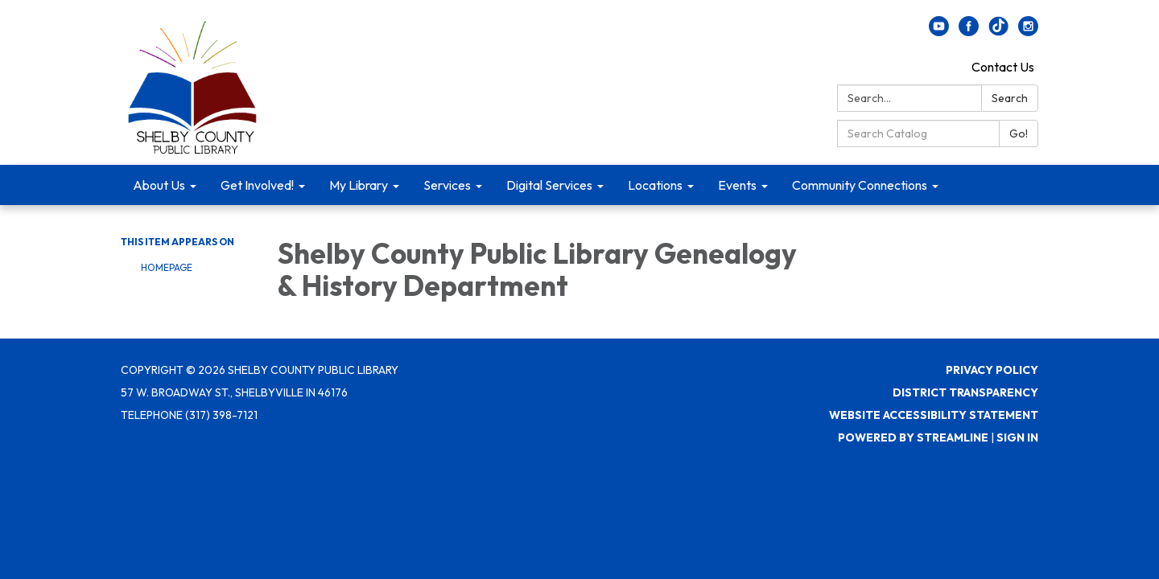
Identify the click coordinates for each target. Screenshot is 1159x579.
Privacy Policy (992, 370)
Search (1010, 98)
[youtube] (939, 31)
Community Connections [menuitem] (859, 185)
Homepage (166, 267)
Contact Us (1002, 67)
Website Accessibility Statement (933, 415)
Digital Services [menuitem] (549, 185)
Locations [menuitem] (655, 185)
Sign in (1017, 437)
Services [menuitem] (447, 185)
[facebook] (969, 31)
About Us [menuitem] (159, 185)
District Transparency (965, 392)
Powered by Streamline (913, 437)
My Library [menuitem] (358, 185)
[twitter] (998, 31)
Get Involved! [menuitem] (257, 185)
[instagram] (1028, 31)
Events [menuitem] (737, 185)
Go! (1018, 133)
